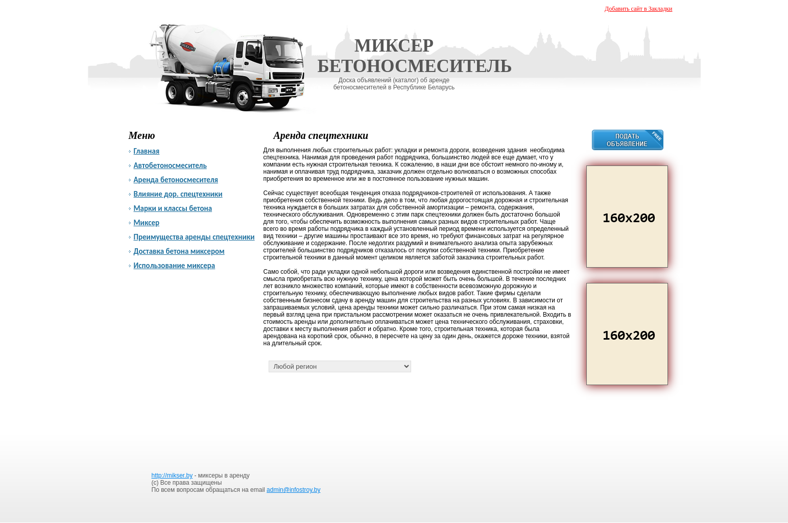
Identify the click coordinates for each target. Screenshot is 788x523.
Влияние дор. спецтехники (178, 194)
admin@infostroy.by (293, 489)
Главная (147, 151)
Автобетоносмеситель (170, 165)
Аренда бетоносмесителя (176, 179)
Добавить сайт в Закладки (638, 8)
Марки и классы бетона (173, 208)
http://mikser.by (172, 475)
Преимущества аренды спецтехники (194, 237)
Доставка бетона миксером (179, 251)
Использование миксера (175, 265)
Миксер (147, 222)
